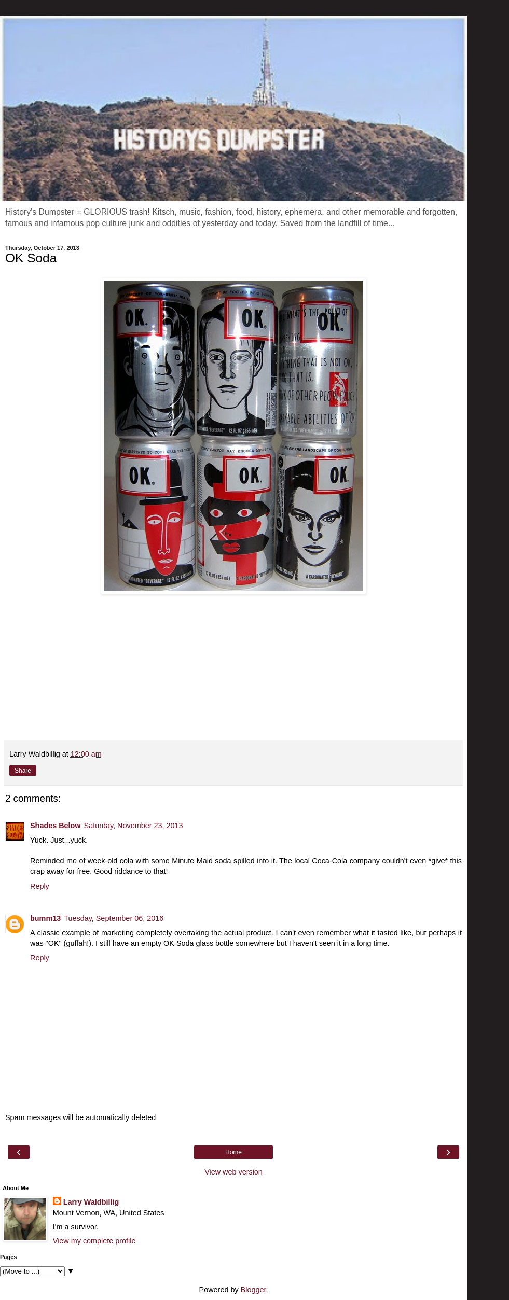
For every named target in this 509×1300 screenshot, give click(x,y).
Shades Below (55, 825)
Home (233, 1152)
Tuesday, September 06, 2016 (113, 918)
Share (23, 770)
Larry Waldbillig (91, 1202)
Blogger (253, 1289)
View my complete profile (94, 1241)
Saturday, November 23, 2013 (133, 825)
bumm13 (45, 918)
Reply (39, 886)
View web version (233, 1172)
